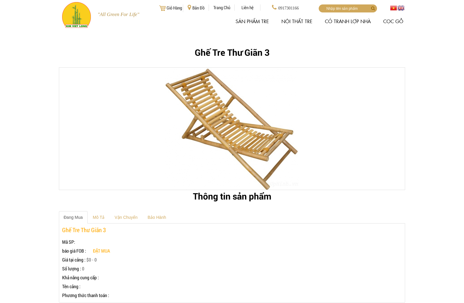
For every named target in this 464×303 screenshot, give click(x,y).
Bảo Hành (157, 217)
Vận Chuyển (126, 217)
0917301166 (285, 7)
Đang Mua (73, 217)
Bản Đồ (196, 7)
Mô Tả (99, 217)
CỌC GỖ (393, 21)
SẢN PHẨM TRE (252, 21)
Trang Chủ (221, 7)
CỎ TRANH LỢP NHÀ (348, 21)
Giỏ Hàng (170, 8)
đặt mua (101, 251)
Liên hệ (247, 7)
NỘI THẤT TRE (296, 21)
